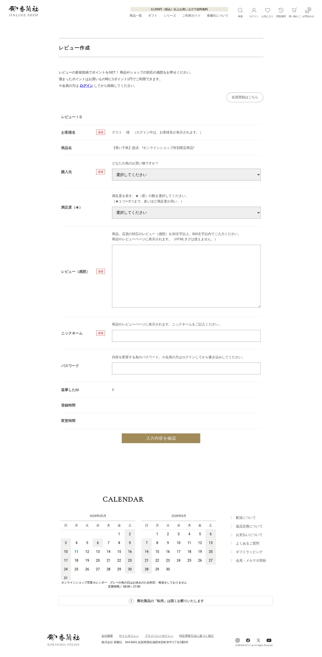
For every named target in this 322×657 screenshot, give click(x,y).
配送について (246, 518)
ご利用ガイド (191, 16)
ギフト (152, 16)
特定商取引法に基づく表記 (196, 636)
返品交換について (249, 527)
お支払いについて (249, 535)
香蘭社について (218, 16)
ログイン (86, 86)
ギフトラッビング (249, 552)
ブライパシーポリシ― (159, 636)
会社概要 (107, 636)
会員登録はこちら (244, 97)
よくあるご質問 (247, 544)
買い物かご (295, 12)
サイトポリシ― (129, 636)
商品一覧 (136, 16)
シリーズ (170, 16)
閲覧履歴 (281, 12)
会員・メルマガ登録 (251, 561)
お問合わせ (308, 12)
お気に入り (267, 12)
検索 (240, 12)
